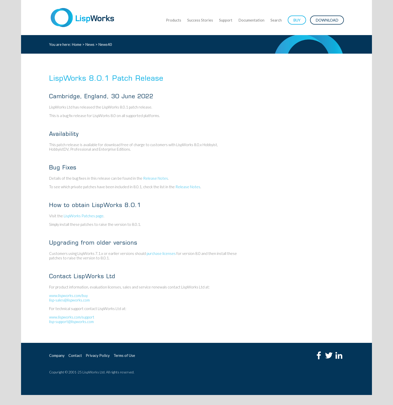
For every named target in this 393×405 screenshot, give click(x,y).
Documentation (251, 20)
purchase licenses (161, 253)
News (89, 44)
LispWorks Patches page (84, 216)
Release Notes (155, 178)
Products (173, 20)
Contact (75, 355)
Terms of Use (124, 355)
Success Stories (200, 20)
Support (225, 20)
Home (76, 44)
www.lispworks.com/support (71, 317)
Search (276, 20)
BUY (297, 20)
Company (57, 355)
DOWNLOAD (327, 20)
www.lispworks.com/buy (68, 295)
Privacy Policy (98, 355)
